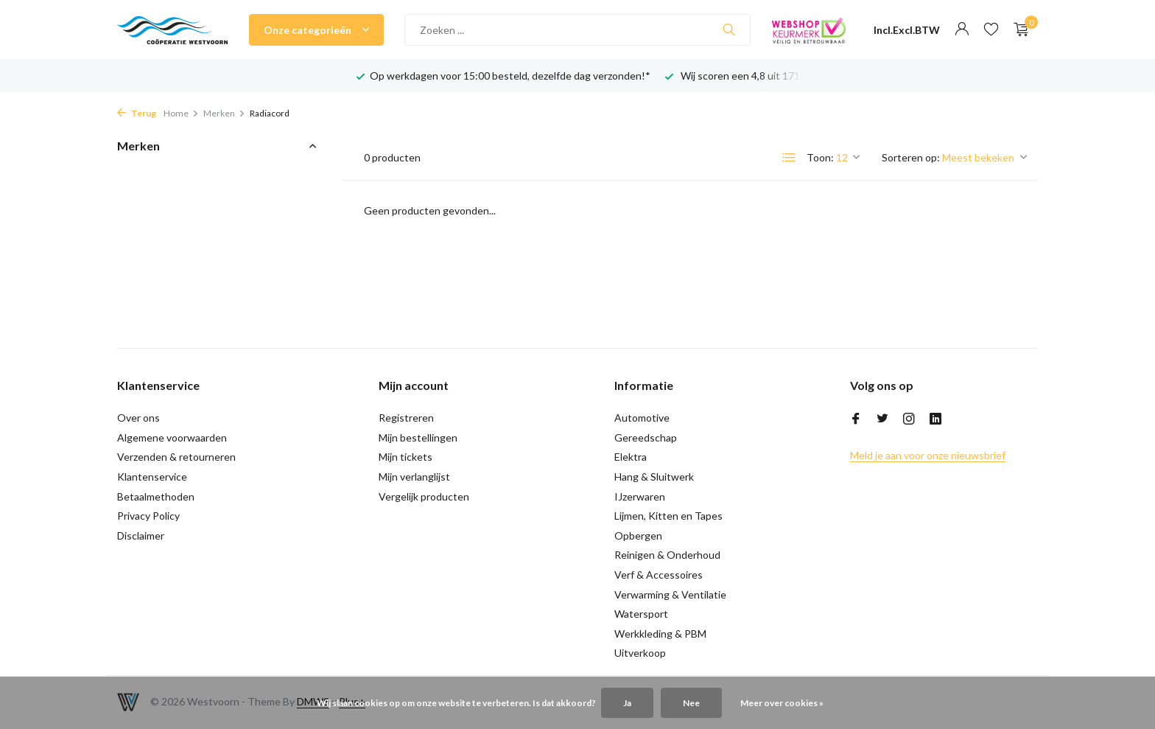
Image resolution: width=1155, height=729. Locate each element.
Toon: (820, 157)
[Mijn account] (962, 29)
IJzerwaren (639, 496)
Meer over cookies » (782, 702)
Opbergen (638, 535)
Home (181, 113)
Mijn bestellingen (418, 437)
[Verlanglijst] (991, 29)
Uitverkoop (640, 652)
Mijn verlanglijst (414, 476)
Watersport (641, 613)
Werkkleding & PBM (660, 633)
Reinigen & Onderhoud (667, 554)
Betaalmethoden (155, 496)
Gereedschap (645, 437)
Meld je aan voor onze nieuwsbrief (927, 455)
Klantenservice (152, 476)
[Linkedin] (935, 419)
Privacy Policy (148, 515)
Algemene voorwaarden (172, 437)
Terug (136, 113)
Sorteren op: (911, 157)
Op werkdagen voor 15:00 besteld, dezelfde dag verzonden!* (510, 75)
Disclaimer (140, 535)
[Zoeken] (577, 30)
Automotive (642, 417)
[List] (789, 157)
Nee (691, 702)
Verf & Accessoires (658, 574)
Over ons (138, 417)
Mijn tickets (405, 456)
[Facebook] (856, 419)
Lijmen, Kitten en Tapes (668, 515)
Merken (224, 113)
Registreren (406, 417)
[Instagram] (909, 419)
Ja (627, 702)
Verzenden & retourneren (176, 456)
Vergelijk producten (424, 496)
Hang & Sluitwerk (654, 476)
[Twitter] (882, 419)
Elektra (630, 456)
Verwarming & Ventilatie (670, 594)
